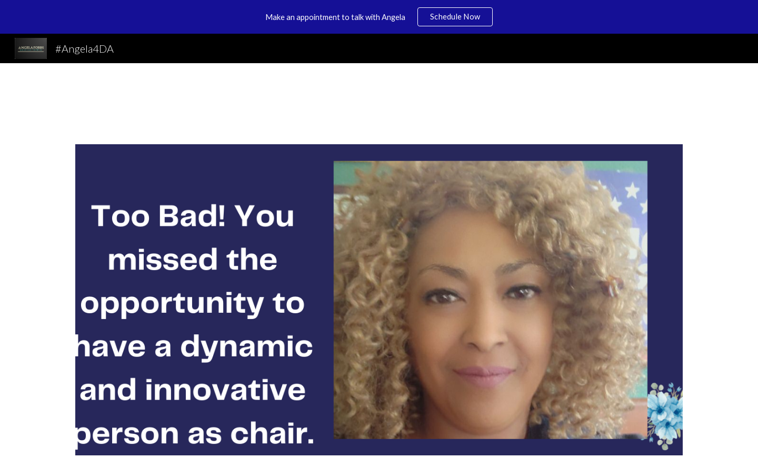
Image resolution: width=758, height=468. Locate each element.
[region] (379, 17)
